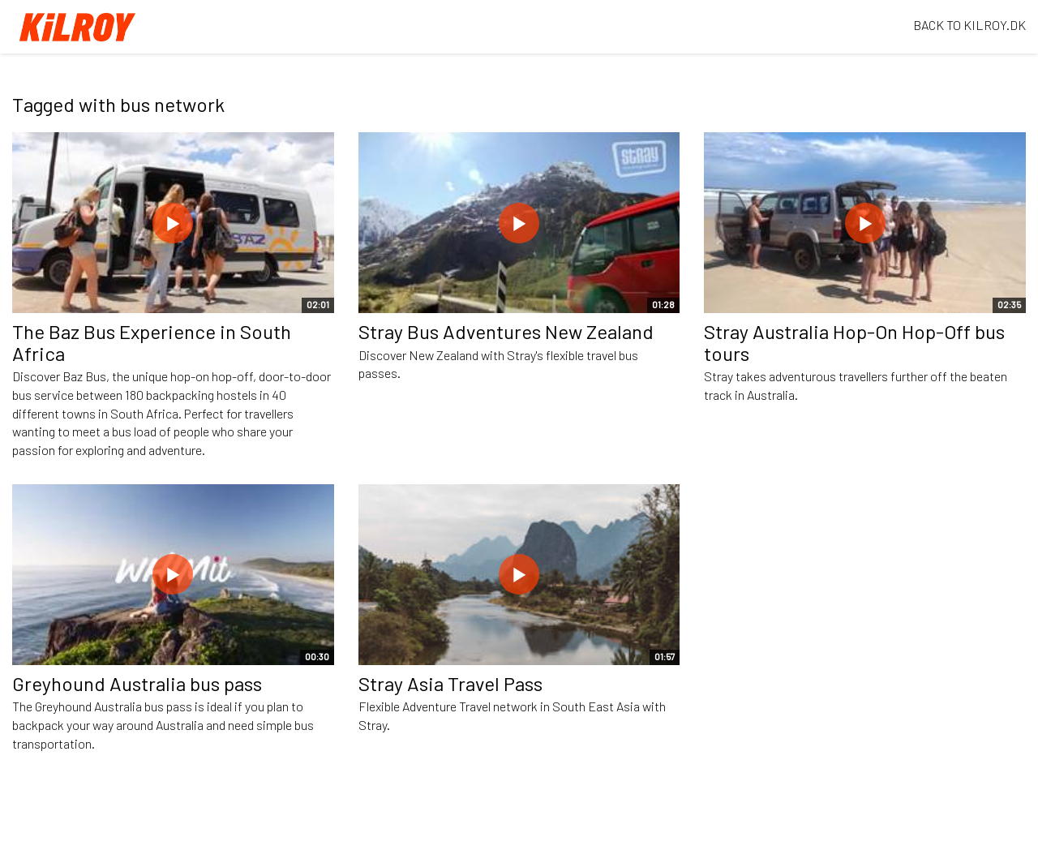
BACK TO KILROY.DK (969, 24)
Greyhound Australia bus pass (137, 683)
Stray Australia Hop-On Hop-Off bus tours (854, 342)
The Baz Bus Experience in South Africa (151, 342)
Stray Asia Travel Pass (450, 683)
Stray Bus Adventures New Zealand (506, 331)
